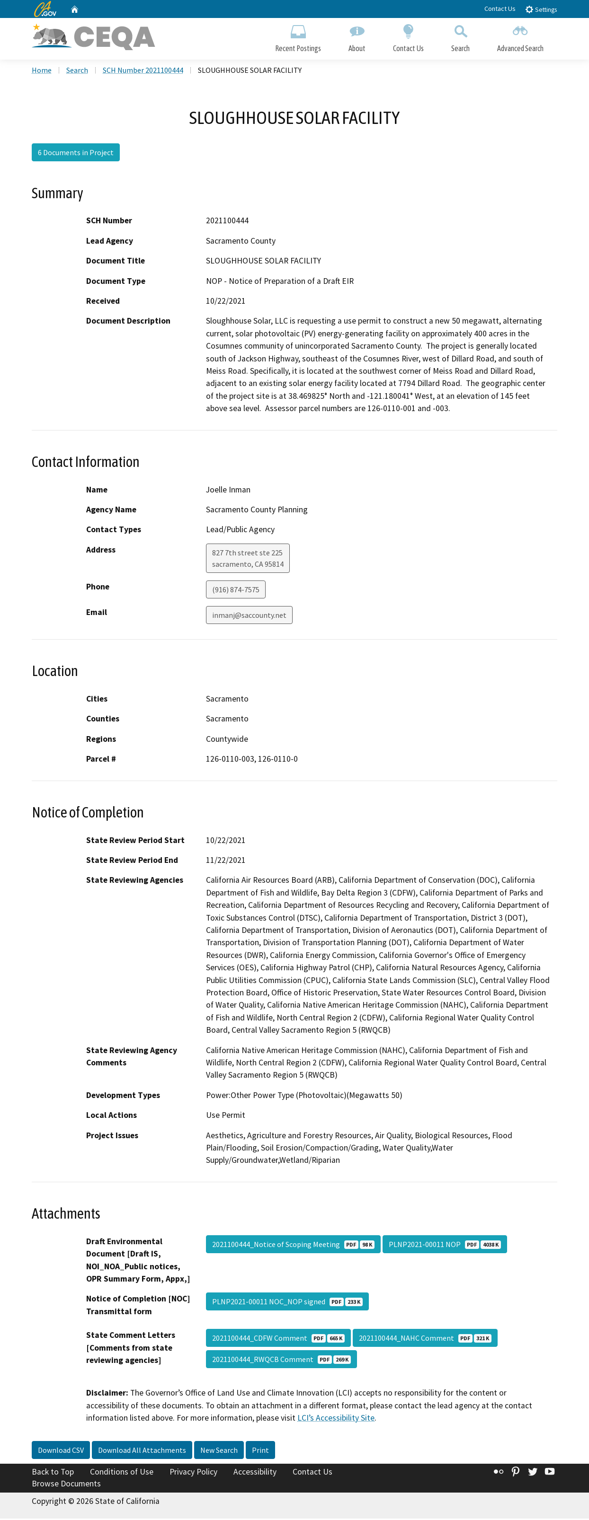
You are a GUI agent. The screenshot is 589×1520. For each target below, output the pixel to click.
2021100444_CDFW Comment (278, 1339)
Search (460, 36)
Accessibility (255, 1473)
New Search (219, 1451)
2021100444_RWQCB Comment (281, 1360)
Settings (541, 9)
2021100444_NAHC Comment (425, 1339)
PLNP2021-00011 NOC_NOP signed (287, 1303)
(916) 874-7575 (235, 591)
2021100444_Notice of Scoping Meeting (293, 1245)
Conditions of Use (121, 1473)
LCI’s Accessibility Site (336, 1419)
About (357, 36)
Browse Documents (66, 1485)
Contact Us (500, 8)
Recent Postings (298, 36)
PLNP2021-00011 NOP (445, 1245)
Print (260, 1451)
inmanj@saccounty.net (249, 616)
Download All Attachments (142, 1451)
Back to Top (53, 1473)
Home (42, 71)
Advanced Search (520, 36)
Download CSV (61, 1451)
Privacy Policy (193, 1473)
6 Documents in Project (76, 153)
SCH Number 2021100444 (143, 71)
